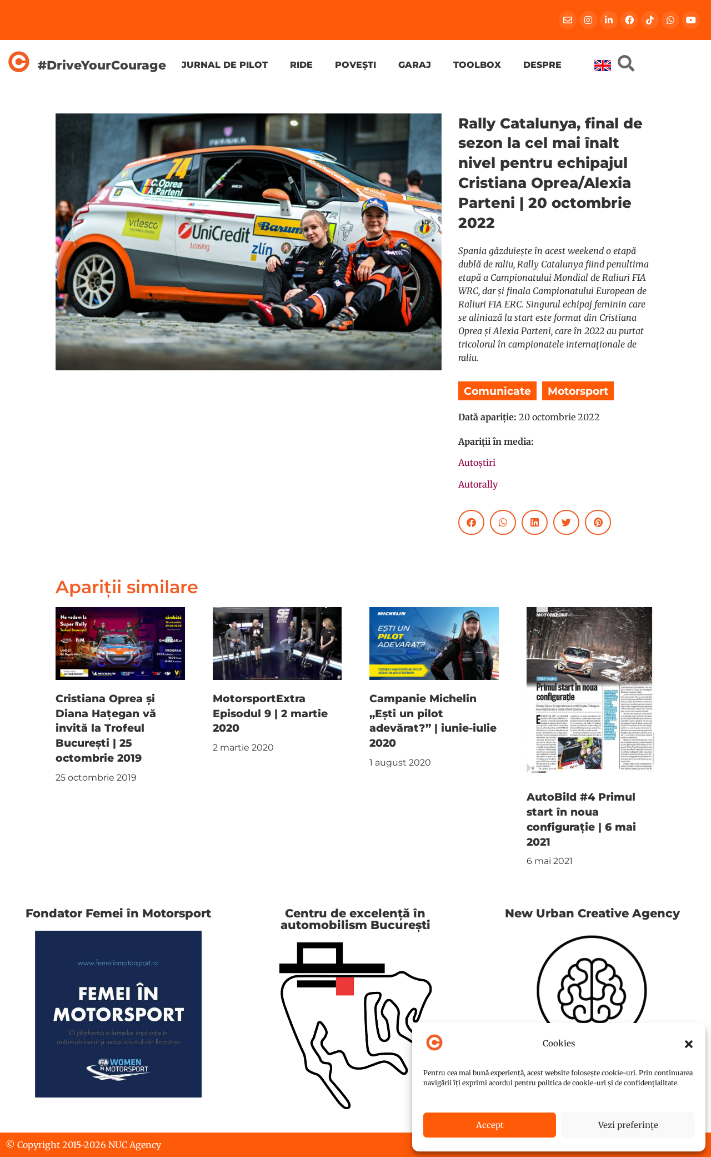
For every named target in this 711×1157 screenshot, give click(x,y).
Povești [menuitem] (355, 64)
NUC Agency (134, 1144)
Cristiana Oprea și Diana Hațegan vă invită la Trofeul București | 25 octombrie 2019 (106, 728)
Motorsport (578, 391)
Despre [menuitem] (542, 64)
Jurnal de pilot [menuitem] (225, 64)
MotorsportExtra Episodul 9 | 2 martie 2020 (270, 713)
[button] (688, 1044)
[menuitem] (602, 65)
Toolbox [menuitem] (477, 64)
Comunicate (497, 391)
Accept (490, 1125)
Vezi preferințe (628, 1125)
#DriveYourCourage (102, 65)
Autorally (478, 484)
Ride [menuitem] (301, 64)
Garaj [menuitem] (414, 64)
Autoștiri (476, 462)
